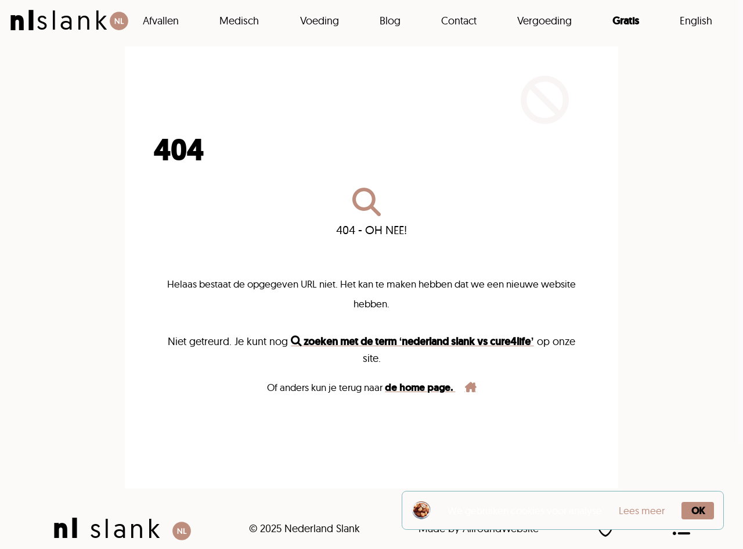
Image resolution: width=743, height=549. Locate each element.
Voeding (319, 20)
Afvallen (161, 20)
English (696, 20)
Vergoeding (544, 20)
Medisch (239, 20)
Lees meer (642, 510)
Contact (459, 20)
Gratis (625, 21)
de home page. (430, 387)
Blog (390, 20)
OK (698, 510)
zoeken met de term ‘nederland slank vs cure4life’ (412, 341)
